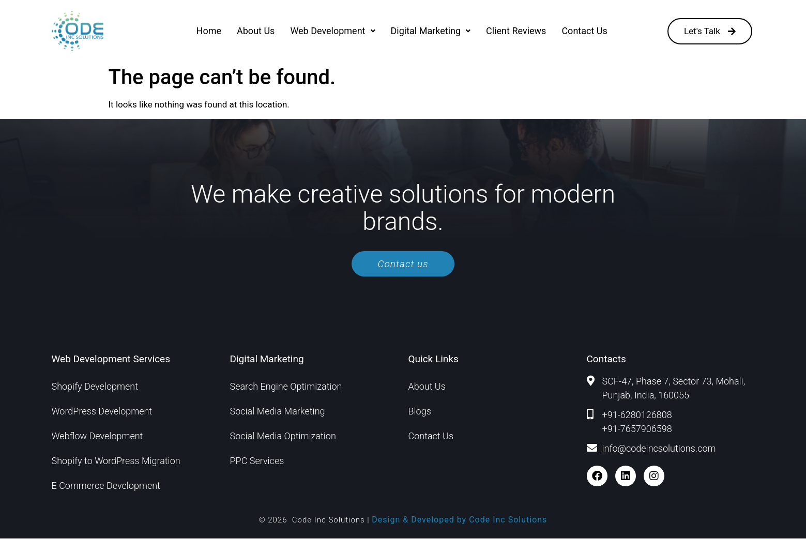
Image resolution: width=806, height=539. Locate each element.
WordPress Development (102, 411)
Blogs (419, 411)
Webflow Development (97, 436)
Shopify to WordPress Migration (116, 461)
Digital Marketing (431, 30)
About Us (256, 30)
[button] (332, 31)
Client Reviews (516, 30)
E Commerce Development (106, 486)
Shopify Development (95, 386)
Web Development (332, 30)
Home (208, 30)
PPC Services (257, 461)
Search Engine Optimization (286, 386)
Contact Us (584, 30)
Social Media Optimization (283, 436)
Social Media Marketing (277, 411)
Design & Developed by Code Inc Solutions (459, 520)
